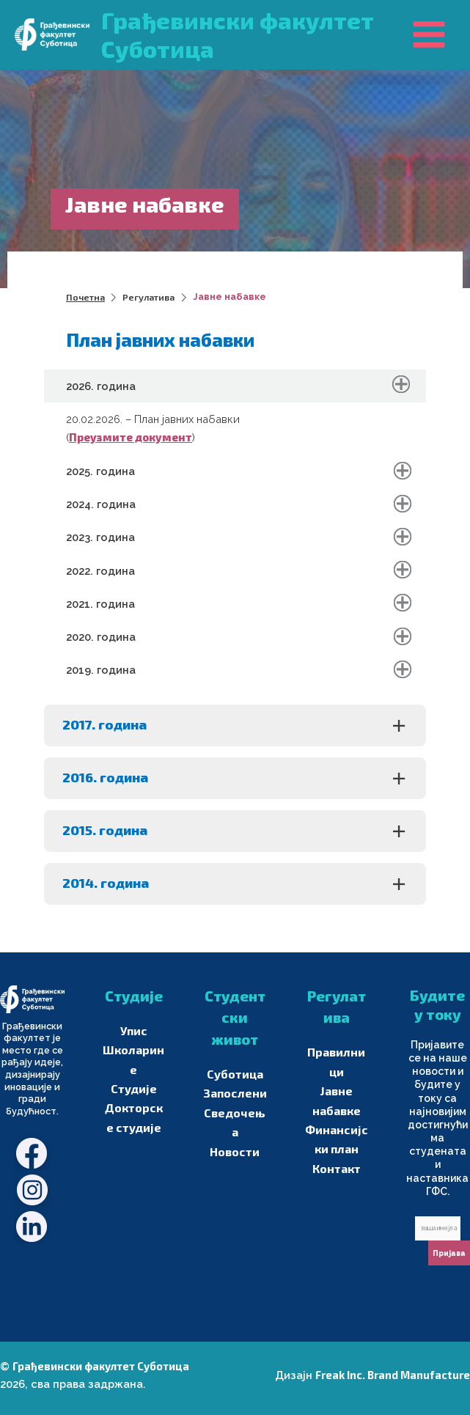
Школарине (134, 1048)
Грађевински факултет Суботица (100, 1365)
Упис (134, 1030)
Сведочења (234, 1110)
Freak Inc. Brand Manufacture (392, 1374)
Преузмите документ (130, 437)
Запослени (235, 1091)
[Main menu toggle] (429, 34)
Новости (234, 1128)
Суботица (235, 1073)
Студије (133, 1066)
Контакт (336, 1162)
